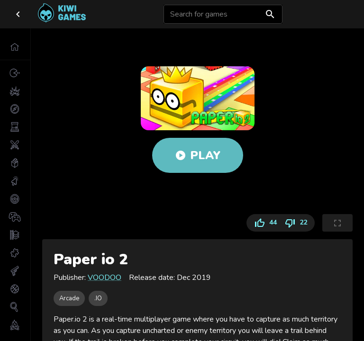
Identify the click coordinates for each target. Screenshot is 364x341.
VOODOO (104, 277)
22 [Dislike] (298, 223)
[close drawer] (18, 14)
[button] (15, 47)
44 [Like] (263, 223)
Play (197, 155)
